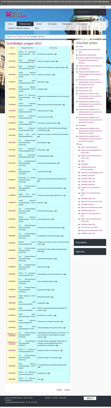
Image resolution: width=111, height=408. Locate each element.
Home (14, 36)
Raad (27, 36)
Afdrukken (59, 389)
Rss (104, 20)
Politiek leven (21, 36)
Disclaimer (48, 398)
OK (5, 3)
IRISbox (90, 398)
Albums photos (94, 20)
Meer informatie (103, 1)
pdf (64, 104)
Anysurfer (55, 398)
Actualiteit (81, 242)
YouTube (91, 20)
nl (102, 7)
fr (105, 7)
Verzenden (67, 389)
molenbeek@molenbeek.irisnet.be (15, 402)
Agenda (80, 251)
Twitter (97, 20)
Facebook (100, 20)
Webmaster (63, 398)
